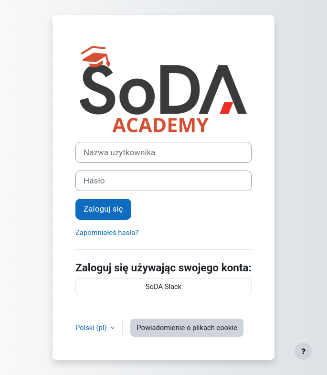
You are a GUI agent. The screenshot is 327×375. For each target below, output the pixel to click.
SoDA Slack (164, 286)
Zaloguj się (103, 209)
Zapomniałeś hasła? (106, 232)
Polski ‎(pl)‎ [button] (91, 327)
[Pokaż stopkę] (303, 351)
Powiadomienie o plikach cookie (187, 327)
